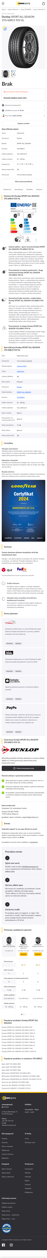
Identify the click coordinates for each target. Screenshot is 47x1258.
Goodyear (28, 1188)
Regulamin (5, 1158)
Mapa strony (6, 1211)
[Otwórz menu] (3, 3)
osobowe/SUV (21, 366)
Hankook (28, 1177)
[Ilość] (18, 1254)
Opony (4, 9)
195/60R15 (21, 397)
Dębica (27, 1180)
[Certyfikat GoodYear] (6, 1228)
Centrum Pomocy (7, 1154)
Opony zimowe (7, 1169)
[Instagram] (11, 1245)
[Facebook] (3, 1245)
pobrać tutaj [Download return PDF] (9, 871)
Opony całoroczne (8, 1177)
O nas (27, 1138)
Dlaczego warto (30, 1142)
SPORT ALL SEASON (24, 392)
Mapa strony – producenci (10, 1215)
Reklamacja (5, 1150)
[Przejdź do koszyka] (43, 3)
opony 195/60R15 (26, 9)
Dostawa (5, 1142)
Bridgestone (29, 1192)
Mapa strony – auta (8, 1219)
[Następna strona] (31, 1014)
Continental (29, 1169)
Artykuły (4, 1138)
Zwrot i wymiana (7, 1146)
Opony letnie (6, 1173)
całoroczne (20, 371)
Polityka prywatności (8, 1203)
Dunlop (19, 387)
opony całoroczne (13, 9)
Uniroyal (27, 1184)
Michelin (27, 1173)
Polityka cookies (7, 1207)
